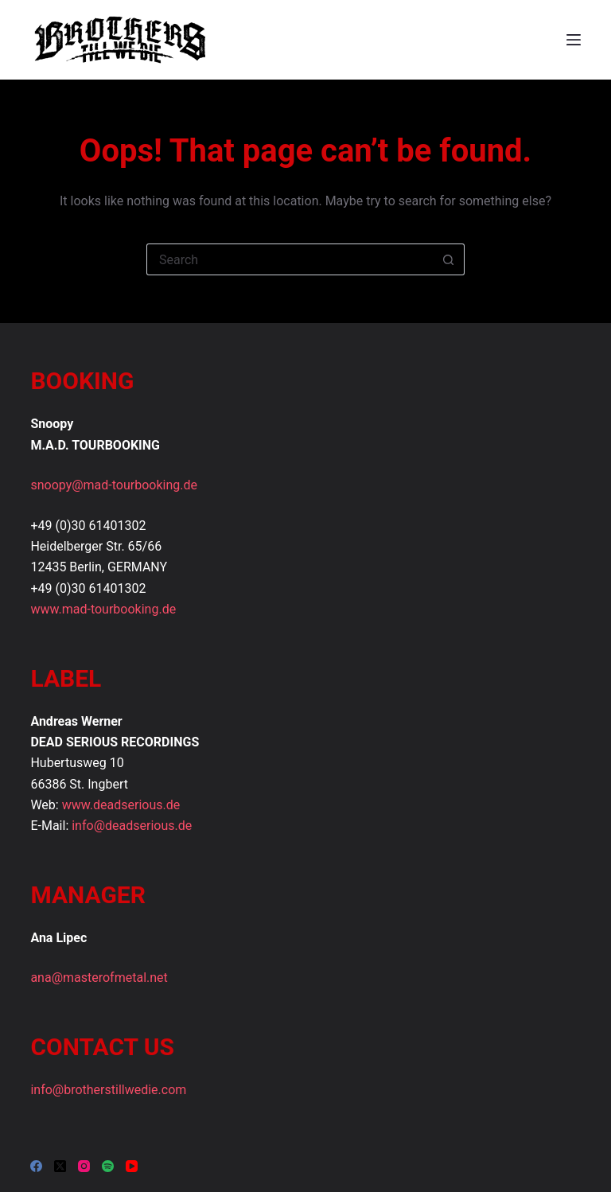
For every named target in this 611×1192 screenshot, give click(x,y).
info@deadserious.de (132, 825)
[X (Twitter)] (60, 1166)
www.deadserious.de (121, 804)
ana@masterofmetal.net (98, 977)
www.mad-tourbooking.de (103, 609)
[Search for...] (289, 259)
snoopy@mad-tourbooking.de (113, 485)
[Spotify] (108, 1166)
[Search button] (449, 259)
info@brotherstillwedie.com (108, 1089)
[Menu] (573, 40)
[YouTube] (132, 1166)
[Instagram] (84, 1166)
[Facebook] (36, 1166)
